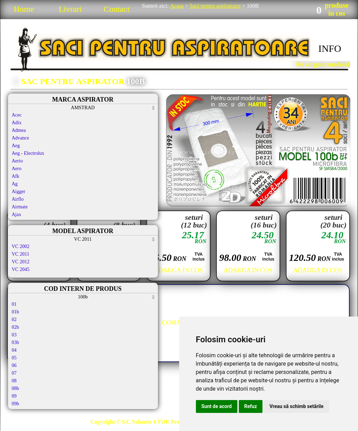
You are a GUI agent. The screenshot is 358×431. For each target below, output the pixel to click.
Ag (15, 183)
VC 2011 (20, 254)
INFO (329, 48)
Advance (20, 138)
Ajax (16, 214)
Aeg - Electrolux (28, 153)
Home (24, 9)
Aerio (17, 160)
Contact (117, 9)
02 (14, 319)
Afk (16, 176)
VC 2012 (21, 261)
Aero (17, 168)
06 (14, 365)
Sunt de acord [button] (216, 406)
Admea (19, 130)
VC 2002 (21, 246)
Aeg (16, 145)
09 (14, 396)
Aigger (18, 191)
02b (15, 327)
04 (14, 350)
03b (15, 342)
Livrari (70, 9)
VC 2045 (21, 269)
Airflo (18, 199)
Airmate (20, 206)
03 (14, 334)
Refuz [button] (250, 406)
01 (14, 304)
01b (15, 311)
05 (14, 357)
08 (14, 380)
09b (15, 403)
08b (15, 388)
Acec (17, 115)
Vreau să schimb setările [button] (296, 406)
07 (14, 373)
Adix (17, 122)
